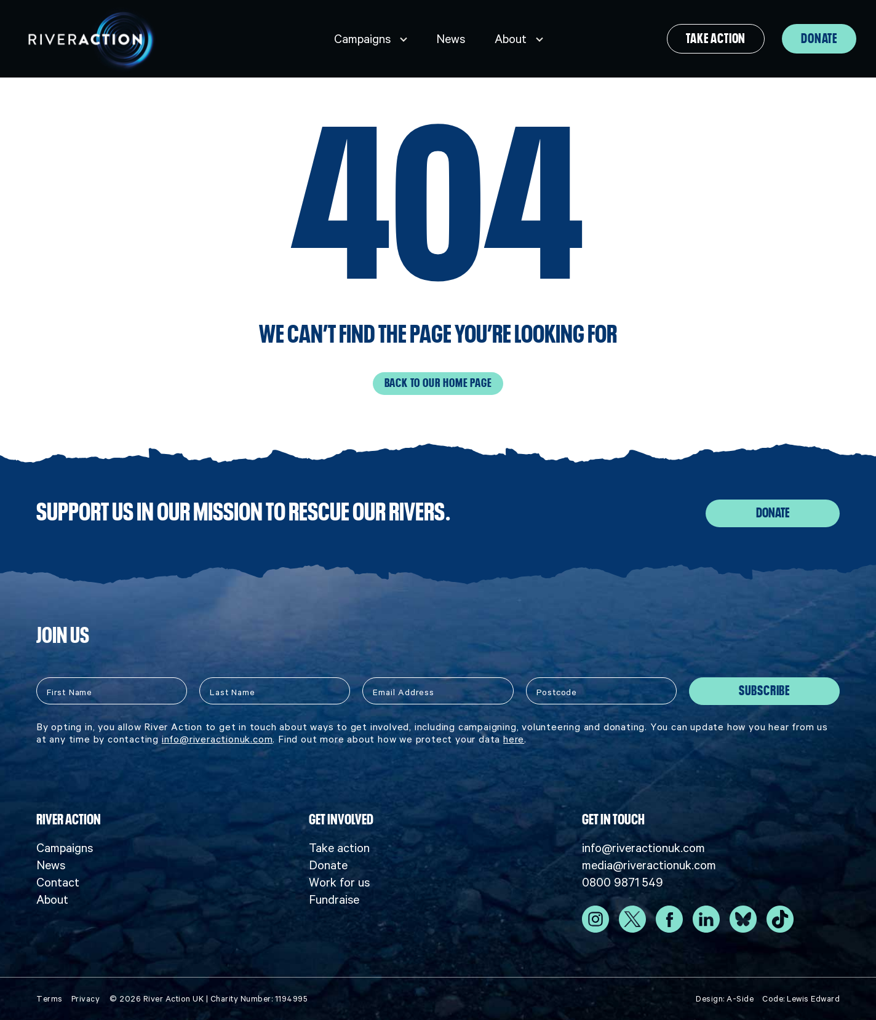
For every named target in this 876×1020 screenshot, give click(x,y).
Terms (49, 998)
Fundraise (334, 899)
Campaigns (362, 39)
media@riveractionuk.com (649, 864)
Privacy (85, 998)
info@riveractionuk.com (217, 738)
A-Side (740, 998)
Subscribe (764, 690)
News (450, 39)
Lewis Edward (813, 998)
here (513, 738)
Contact (57, 881)
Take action (716, 39)
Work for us (339, 881)
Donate (819, 39)
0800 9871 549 (622, 881)
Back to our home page (438, 383)
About (511, 39)
